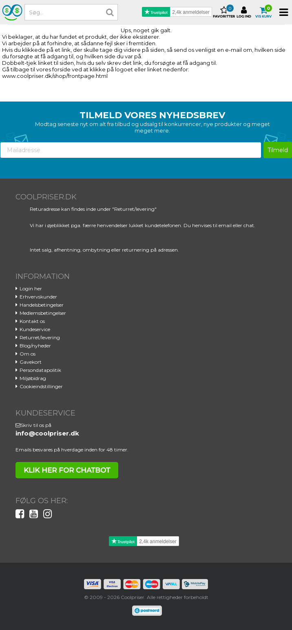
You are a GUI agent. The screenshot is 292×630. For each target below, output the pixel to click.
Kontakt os (32, 321)
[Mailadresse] (130, 150)
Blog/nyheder (35, 346)
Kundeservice (35, 329)
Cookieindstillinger (41, 386)
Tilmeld (278, 150)
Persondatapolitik (40, 370)
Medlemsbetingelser (43, 313)
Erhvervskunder (38, 297)
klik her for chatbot (67, 470)
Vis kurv (263, 12)
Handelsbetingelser (42, 305)
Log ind (244, 12)
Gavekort (31, 362)
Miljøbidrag (33, 378)
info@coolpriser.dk (47, 433)
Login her (31, 288)
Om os (27, 354)
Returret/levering (40, 337)
